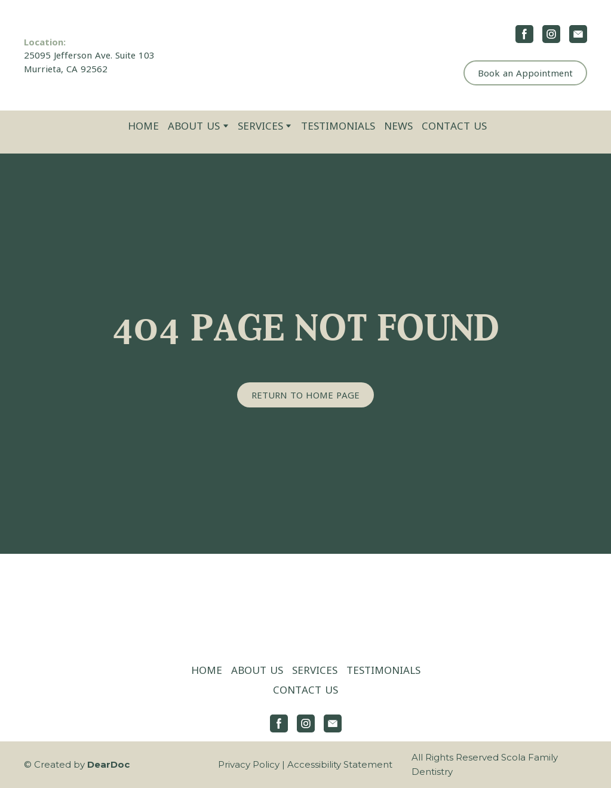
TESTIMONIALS (338, 126)
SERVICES (260, 126)
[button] (524, 34)
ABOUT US (194, 126)
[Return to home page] (305, 55)
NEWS (398, 126)
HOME (143, 126)
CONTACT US (454, 126)
